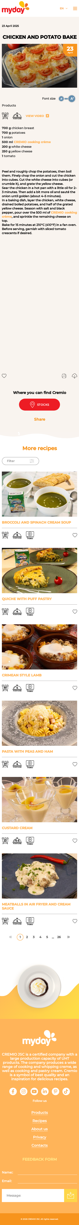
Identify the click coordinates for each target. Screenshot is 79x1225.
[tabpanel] (39, 66)
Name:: (7, 1172)
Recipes (39, 1121)
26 (59, 937)
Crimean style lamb (22, 675)
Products (39, 1112)
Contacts (39, 1145)
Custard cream (17, 828)
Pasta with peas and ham (27, 752)
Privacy (39, 1137)
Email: (7, 1181)
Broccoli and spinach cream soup (36, 522)
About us (39, 1129)
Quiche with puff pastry (27, 599)
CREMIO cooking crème (32, 142)
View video (37, 116)
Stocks (39, 404)
